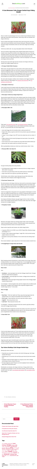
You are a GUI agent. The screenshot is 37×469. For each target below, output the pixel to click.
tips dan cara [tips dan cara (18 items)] (8, 455)
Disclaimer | (16, 463)
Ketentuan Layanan (19, 464)
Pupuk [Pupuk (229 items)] (10, 451)
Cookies (24, 464)
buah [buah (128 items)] (14, 443)
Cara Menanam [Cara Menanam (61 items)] (13, 446)
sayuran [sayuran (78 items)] (15, 452)
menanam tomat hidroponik (22, 80)
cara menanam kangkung (22, 124)
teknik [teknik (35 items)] (3, 455)
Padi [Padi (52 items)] (15, 449)
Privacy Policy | (26, 463)
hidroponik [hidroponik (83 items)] (8, 448)
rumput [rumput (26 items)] (11, 452)
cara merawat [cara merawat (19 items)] (3, 447)
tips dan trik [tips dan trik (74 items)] (13, 455)
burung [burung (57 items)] (13, 445)
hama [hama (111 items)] (11, 447)
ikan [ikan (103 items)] (12, 448)
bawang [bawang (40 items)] (5, 443)
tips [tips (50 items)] (5, 455)
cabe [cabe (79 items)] (16, 445)
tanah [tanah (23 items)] (3, 454)
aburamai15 (15, 14)
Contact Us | (21, 463)
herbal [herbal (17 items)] (18, 447)
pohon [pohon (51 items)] (6, 451)
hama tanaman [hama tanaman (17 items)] (15, 447)
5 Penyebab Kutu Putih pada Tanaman (9, 428)
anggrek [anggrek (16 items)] (3, 443)
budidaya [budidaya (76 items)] (4, 445)
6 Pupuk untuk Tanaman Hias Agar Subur (10, 426)
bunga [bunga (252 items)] (9, 445)
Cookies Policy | (13, 464)
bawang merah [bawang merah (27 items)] (10, 443)
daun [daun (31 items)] (7, 447)
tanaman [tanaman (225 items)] (7, 454)
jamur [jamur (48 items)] (17, 448)
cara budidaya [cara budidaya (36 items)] (7, 446)
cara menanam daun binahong (18, 370)
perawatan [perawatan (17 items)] (3, 451)
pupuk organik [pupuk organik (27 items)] (15, 451)
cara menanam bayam (11, 124)
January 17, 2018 (23, 14)
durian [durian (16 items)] (9, 447)
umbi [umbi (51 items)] (17, 455)
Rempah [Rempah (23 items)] (9, 452)
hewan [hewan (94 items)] (3, 448)
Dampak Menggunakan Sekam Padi (9, 436)
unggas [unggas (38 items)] (3, 456)
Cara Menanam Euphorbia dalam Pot (9, 430)
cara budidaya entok (30, 370)
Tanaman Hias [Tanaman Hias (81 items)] (13, 454)
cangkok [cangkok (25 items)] (3, 446)
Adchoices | (12, 463)
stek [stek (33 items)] (18, 452)
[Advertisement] (18, 384)
